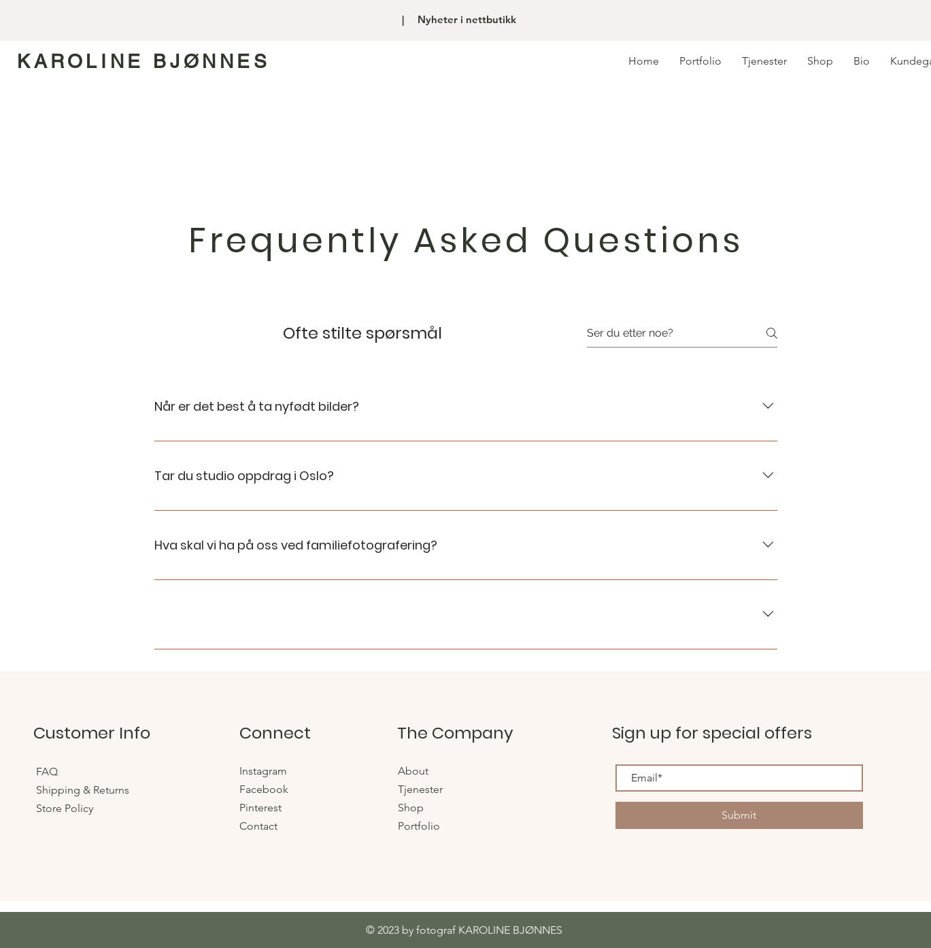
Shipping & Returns (84, 789)
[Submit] (739, 815)
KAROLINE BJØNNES (144, 61)
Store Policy (64, 808)
